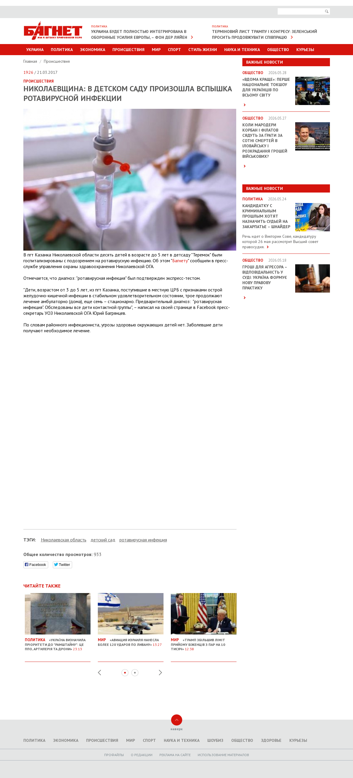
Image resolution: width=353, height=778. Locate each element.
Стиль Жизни (202, 49)
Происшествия (128, 49)
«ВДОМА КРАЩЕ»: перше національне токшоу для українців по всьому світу (266, 87)
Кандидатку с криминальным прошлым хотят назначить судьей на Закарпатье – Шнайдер (266, 216)
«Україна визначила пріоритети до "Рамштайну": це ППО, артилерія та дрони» (58, 642)
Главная (30, 61)
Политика (62, 49)
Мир (156, 49)
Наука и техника (242, 49)
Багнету (180, 260)
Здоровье (271, 740)
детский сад (103, 540)
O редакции (141, 755)
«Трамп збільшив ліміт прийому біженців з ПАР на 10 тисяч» (204, 642)
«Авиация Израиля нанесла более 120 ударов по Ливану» (131, 640)
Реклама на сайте (175, 755)
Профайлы (114, 755)
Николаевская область (63, 540)
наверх (176, 729)
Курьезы (305, 49)
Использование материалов (223, 755)
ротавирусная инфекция (143, 540)
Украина (35, 49)
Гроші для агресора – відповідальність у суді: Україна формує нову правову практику (264, 277)
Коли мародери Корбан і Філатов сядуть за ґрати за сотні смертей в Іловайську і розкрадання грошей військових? (264, 140)
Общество (278, 49)
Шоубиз (215, 740)
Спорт (174, 49)
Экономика (92, 49)
